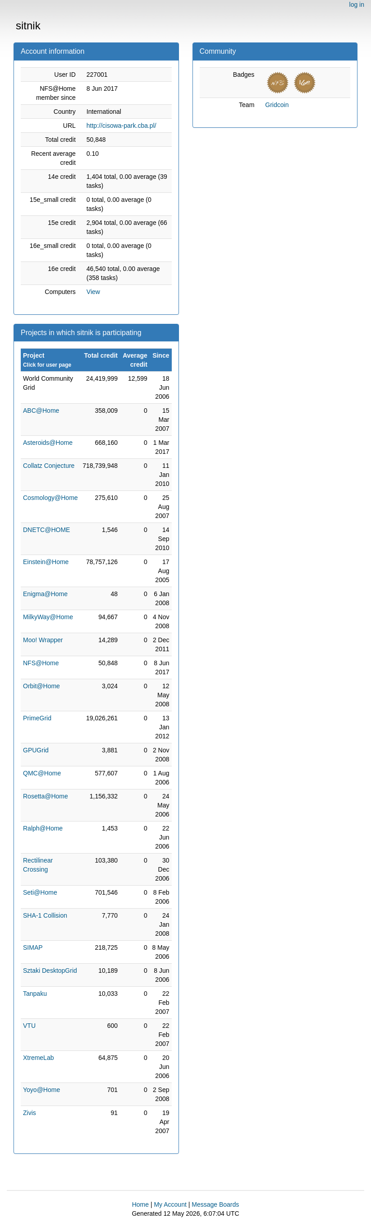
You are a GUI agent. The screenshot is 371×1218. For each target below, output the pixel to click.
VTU (29, 1025)
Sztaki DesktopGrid (50, 970)
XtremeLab (38, 1057)
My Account (170, 1204)
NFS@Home (41, 663)
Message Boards (215, 1204)
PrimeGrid (37, 718)
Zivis (29, 1112)
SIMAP (33, 947)
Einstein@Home (46, 561)
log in (356, 4)
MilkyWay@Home (48, 617)
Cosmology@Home (50, 497)
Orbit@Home (41, 686)
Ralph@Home (43, 828)
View (93, 291)
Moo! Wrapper (43, 640)
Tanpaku (35, 993)
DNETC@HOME (46, 529)
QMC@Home (42, 773)
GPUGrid (36, 750)
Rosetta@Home (45, 796)
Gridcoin (277, 104)
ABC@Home (41, 410)
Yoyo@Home (41, 1089)
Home (140, 1204)
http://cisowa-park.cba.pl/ (121, 125)
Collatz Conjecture (48, 465)
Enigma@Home (45, 593)
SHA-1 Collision (45, 915)
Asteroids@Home (48, 442)
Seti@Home (40, 892)
